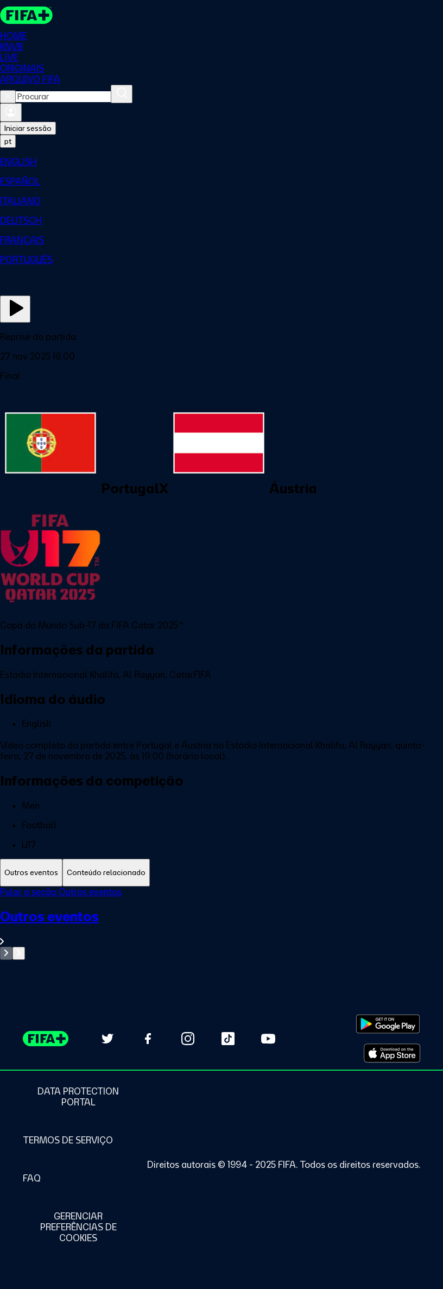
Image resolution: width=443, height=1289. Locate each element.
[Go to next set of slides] (18, 953)
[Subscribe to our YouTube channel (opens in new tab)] (268, 1039)
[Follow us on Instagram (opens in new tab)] (188, 1039)
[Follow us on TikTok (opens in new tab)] (228, 1039)
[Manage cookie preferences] (78, 1227)
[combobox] (63, 96)
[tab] (31, 872)
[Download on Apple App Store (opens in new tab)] (392, 1053)
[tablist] (221, 872)
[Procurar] (121, 94)
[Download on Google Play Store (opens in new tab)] (388, 1024)
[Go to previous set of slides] (6, 953)
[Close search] (8, 96)
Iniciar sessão (28, 128)
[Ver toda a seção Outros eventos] (221, 927)
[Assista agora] (15, 309)
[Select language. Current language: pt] (8, 141)
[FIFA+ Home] (26, 15)
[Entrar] (11, 112)
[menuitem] (221, 161)
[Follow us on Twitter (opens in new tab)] (107, 1039)
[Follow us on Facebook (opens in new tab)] (148, 1039)
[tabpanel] (221, 923)
